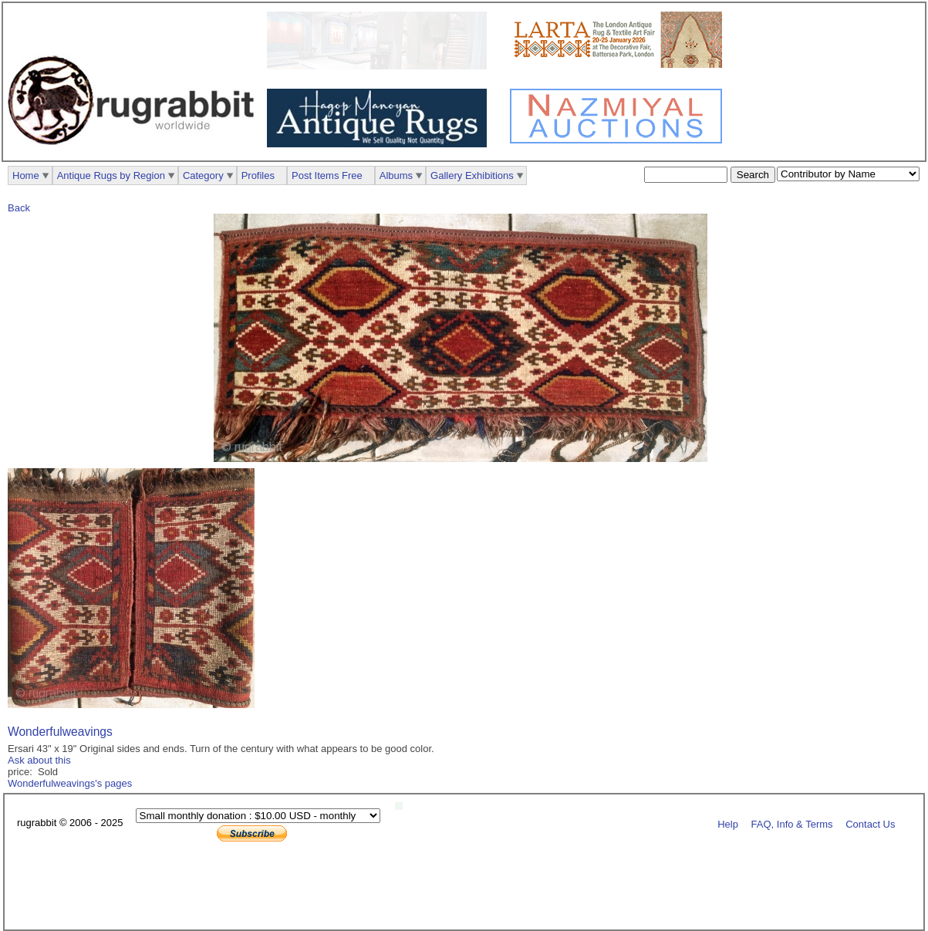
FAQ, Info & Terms (792, 823)
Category (203, 175)
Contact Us (870, 823)
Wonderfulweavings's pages (70, 783)
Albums (396, 175)
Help (727, 823)
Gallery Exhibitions (472, 175)
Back (19, 208)
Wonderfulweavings (60, 731)
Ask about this (39, 760)
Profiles (258, 175)
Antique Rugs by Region (111, 175)
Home (25, 175)
